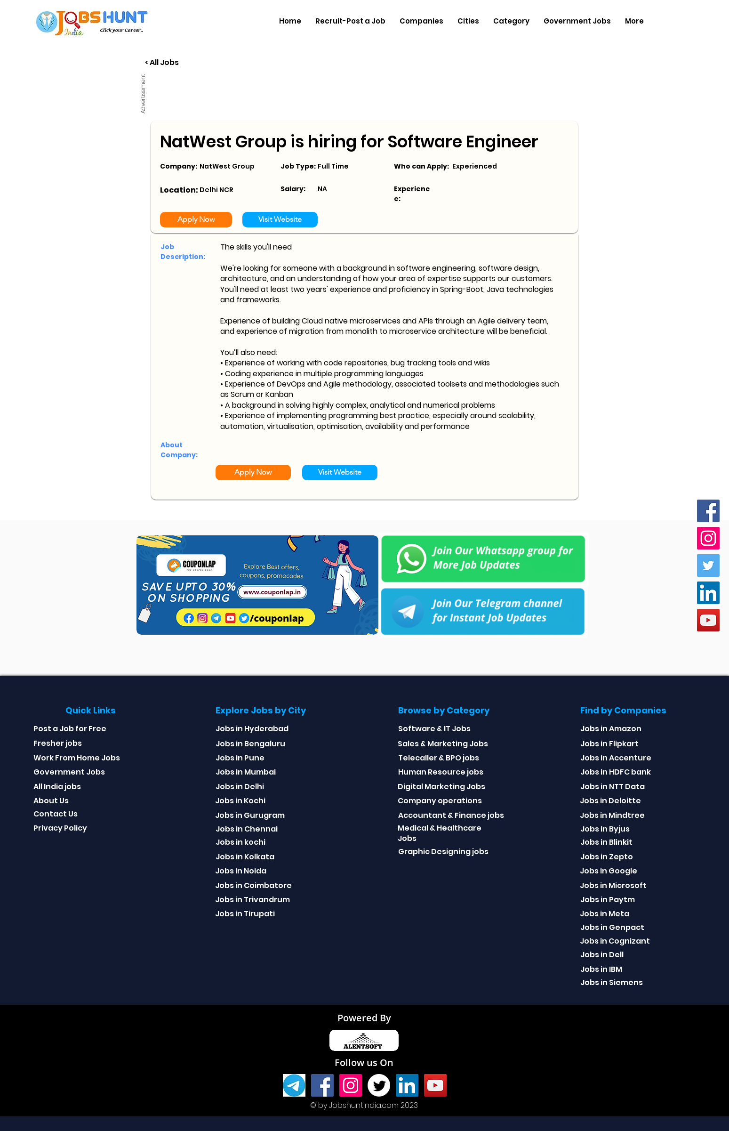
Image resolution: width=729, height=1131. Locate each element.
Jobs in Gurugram (250, 815)
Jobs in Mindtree (612, 815)
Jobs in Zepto (606, 856)
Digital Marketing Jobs (441, 786)
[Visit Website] (280, 219)
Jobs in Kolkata (245, 856)
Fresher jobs (57, 743)
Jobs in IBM (601, 969)
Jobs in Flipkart (609, 743)
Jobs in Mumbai (246, 772)
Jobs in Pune (240, 757)
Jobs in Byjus (605, 829)
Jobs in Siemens (611, 982)
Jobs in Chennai (247, 829)
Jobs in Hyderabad (252, 728)
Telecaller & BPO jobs (438, 757)
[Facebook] (708, 511)
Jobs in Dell (602, 954)
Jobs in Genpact (612, 927)
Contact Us (55, 813)
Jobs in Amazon (610, 728)
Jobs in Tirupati (245, 913)
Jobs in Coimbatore (253, 885)
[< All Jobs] (197, 63)
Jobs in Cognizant (615, 941)
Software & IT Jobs (434, 728)
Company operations (440, 800)
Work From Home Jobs (76, 757)
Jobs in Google (608, 870)
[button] (421, 21)
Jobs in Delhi (240, 786)
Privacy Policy (60, 828)
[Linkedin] (708, 593)
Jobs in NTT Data (612, 786)
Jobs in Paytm (607, 899)
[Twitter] (708, 565)
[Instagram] (708, 538)
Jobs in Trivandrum (252, 899)
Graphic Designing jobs (443, 851)
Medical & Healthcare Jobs (439, 833)
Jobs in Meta (604, 913)
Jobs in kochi (240, 842)
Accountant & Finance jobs (451, 815)
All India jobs (57, 786)
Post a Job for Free (69, 728)
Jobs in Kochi (240, 800)
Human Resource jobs (440, 772)
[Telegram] (294, 1085)
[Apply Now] (196, 219)
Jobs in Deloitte (610, 800)
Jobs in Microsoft (613, 885)
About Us (51, 800)
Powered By (364, 1017)
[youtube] (708, 620)
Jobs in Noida (240, 870)
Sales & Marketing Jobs (443, 743)
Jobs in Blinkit (606, 842)
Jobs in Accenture (615, 757)
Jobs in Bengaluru (250, 743)
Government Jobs (69, 772)
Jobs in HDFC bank (615, 772)
